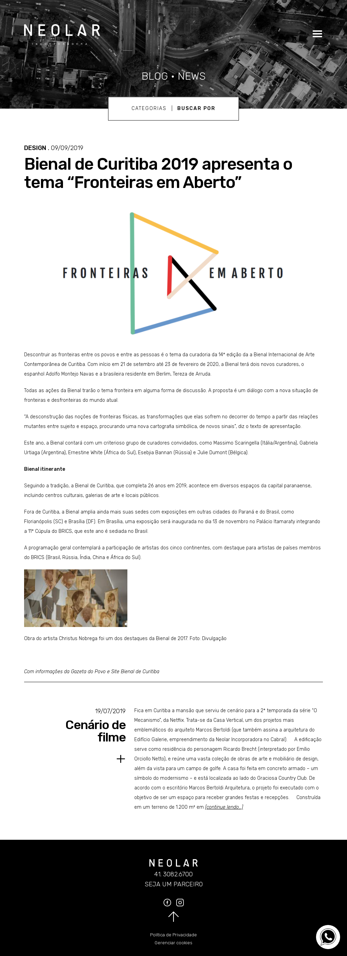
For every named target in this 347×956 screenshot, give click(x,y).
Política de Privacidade (173, 935)
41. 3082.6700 (173, 874)
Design (35, 148)
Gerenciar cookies (173, 942)
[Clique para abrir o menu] (316, 33)
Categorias (149, 108)
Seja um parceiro (174, 884)
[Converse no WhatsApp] (328, 937)
